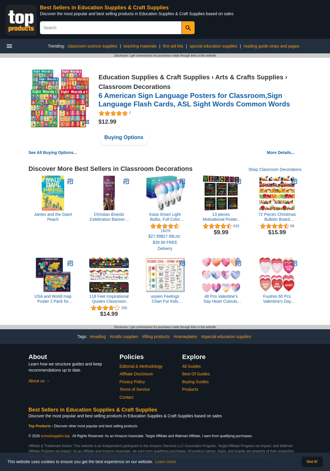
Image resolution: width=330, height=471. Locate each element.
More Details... (281, 152)
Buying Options (124, 137)
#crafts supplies (124, 336)
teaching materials (140, 46)
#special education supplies (226, 336)
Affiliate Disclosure (136, 374)
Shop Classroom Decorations (274, 169)
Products (190, 389)
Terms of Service (135, 389)
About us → (39, 381)
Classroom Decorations (135, 86)
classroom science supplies (92, 46)
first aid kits (173, 46)
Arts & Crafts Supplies (249, 77)
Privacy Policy (132, 381)
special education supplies (213, 46)
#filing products (156, 336)
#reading (98, 336)
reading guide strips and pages (271, 46)
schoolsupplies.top (55, 436)
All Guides (191, 366)
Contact (127, 397)
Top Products (40, 426)
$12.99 (107, 121)
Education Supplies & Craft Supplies (154, 77)
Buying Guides (195, 381)
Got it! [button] (312, 462)
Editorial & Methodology (141, 366)
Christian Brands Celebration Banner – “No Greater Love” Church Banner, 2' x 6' (109, 217)
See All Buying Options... (53, 152)
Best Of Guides (196, 374)
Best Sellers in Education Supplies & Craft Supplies (104, 7)
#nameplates (185, 336)
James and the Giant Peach (53, 217)
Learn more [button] (165, 461)
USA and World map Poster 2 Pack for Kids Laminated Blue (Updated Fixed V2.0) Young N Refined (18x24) (53, 299)
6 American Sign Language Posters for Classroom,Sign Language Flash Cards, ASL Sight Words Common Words (194, 100)
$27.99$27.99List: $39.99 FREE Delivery (164, 242)
